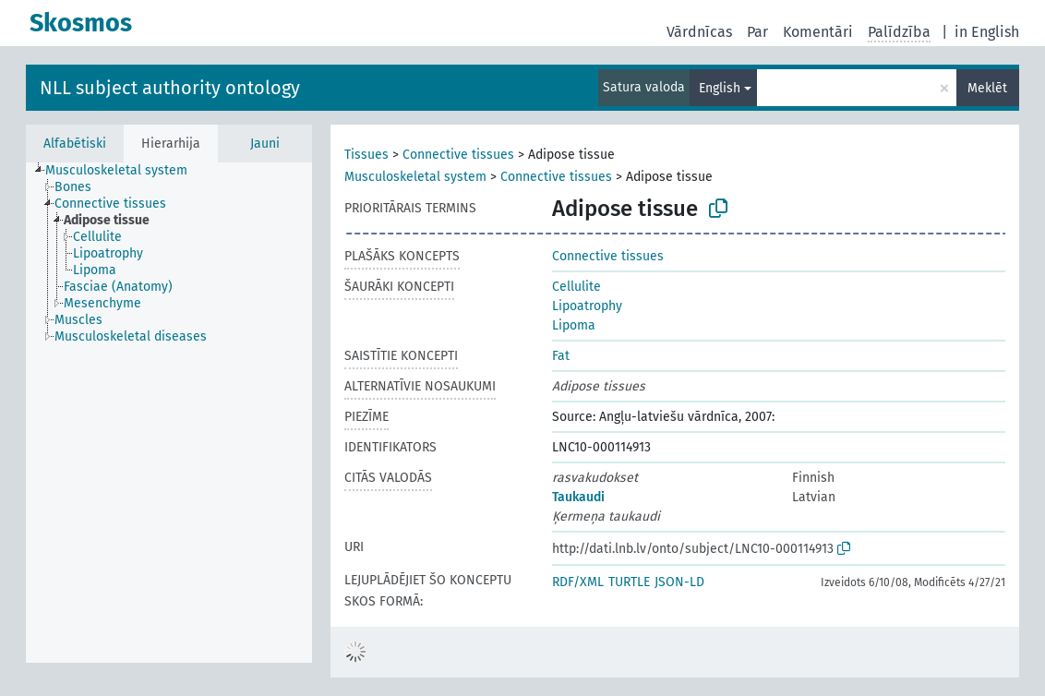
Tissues (366, 154)
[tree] (169, 412)
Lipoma (573, 325)
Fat (561, 356)
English (719, 88)
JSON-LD (679, 582)
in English (987, 32)
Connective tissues (458, 154)
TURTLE (629, 582)
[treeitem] (124, 170)
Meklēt (987, 88)
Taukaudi (578, 497)
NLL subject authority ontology (170, 88)
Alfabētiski (74, 143)
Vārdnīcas (699, 32)
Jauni (265, 143)
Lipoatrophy (587, 306)
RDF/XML (578, 582)
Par (757, 32)
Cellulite (576, 286)
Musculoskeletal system (415, 177)
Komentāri (818, 32)
